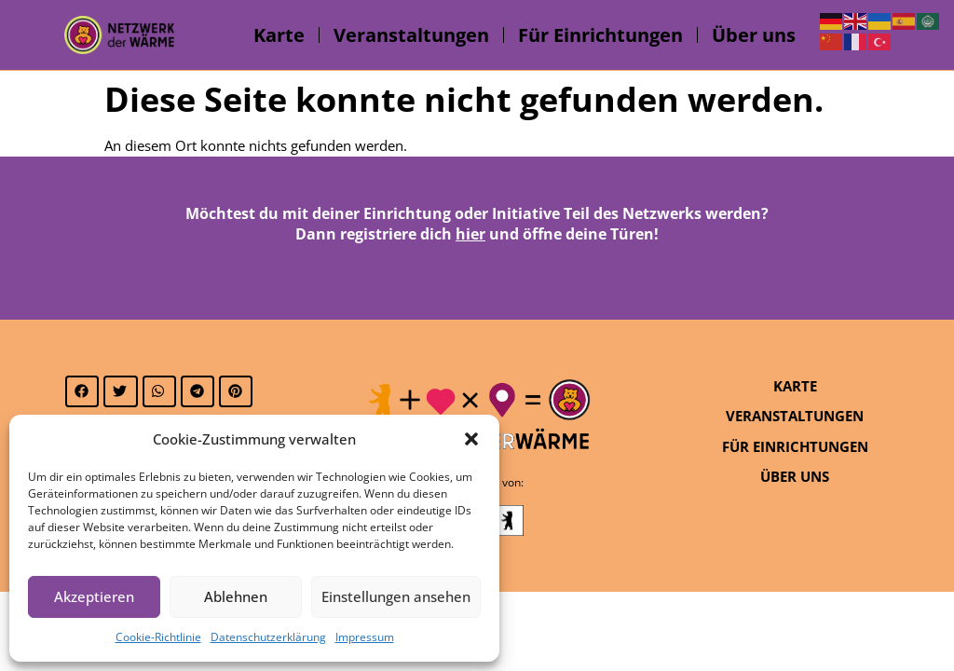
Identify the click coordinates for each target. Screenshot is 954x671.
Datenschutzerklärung (268, 637)
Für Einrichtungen (600, 35)
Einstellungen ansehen (395, 596)
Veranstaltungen (411, 35)
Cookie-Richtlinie (158, 637)
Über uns (754, 35)
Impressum (364, 637)
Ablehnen (235, 596)
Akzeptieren (94, 596)
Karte (279, 35)
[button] (471, 439)
